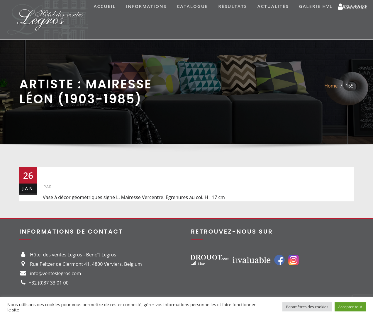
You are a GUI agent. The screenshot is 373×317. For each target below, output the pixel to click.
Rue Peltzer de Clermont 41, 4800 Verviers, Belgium (86, 264)
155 (350, 86)
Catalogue (192, 6)
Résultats (232, 6)
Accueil (105, 6)
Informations (146, 6)
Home (331, 86)
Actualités (273, 6)
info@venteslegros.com (55, 273)
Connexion (352, 6)
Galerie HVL (316, 6)
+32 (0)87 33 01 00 (49, 283)
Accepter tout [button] (350, 306)
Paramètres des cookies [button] (307, 306)
